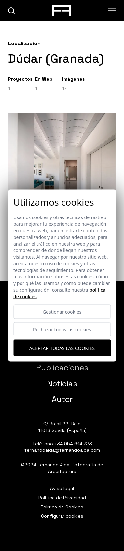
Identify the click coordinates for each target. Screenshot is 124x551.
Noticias (62, 383)
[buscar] (11, 10)
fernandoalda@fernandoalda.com (62, 450)
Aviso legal (62, 488)
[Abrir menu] (112, 10)
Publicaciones (62, 367)
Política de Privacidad (62, 498)
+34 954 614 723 (73, 444)
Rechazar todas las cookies (62, 329)
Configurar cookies (62, 516)
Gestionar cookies (62, 312)
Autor (62, 399)
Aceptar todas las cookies (62, 348)
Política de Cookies (62, 507)
